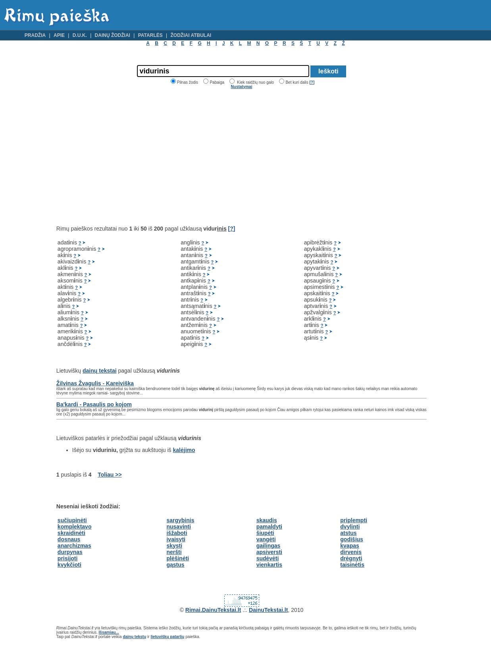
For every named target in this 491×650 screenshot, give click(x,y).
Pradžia (35, 35)
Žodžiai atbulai (191, 35)
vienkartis (269, 565)
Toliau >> (109, 474)
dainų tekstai (100, 370)
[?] (311, 82)
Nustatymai (241, 87)
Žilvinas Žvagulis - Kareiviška (95, 383)
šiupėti (265, 533)
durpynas (70, 552)
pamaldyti (269, 526)
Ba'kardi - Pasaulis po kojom (94, 404)
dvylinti (350, 526)
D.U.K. (80, 35)
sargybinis (180, 520)
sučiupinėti (72, 520)
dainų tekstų (134, 637)
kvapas (349, 545)
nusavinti (178, 526)
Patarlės (150, 35)
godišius (351, 539)
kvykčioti (69, 565)
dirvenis (351, 552)
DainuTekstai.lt (268, 610)
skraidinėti (71, 533)
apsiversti (269, 552)
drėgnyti (351, 558)
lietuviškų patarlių (167, 637)
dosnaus (69, 539)
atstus (348, 533)
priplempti (353, 520)
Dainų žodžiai (112, 35)
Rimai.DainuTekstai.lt (213, 610)
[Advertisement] (123, 157)
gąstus (175, 565)
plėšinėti (177, 558)
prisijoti (68, 558)
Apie (59, 35)
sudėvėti (267, 558)
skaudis (266, 520)
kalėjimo (184, 450)
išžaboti (176, 533)
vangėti (266, 539)
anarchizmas (74, 545)
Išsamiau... (109, 632)
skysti (174, 545)
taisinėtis (352, 565)
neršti (173, 552)
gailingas (268, 545)
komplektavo (75, 526)
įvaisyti (175, 539)
